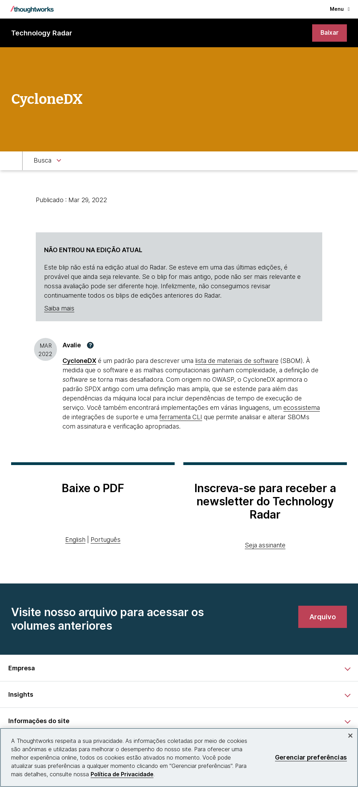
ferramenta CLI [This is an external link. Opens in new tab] (180, 417)
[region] (179, 757)
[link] (329, 33)
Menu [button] (340, 9)
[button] (90, 345)
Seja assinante (265, 545)
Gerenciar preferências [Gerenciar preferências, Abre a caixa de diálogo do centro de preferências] (311, 757)
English (75, 540)
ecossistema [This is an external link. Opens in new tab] (301, 408)
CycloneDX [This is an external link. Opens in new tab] (79, 361)
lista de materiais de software (236, 361)
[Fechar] (350, 735)
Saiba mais (59, 309)
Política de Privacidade (122, 774)
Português (105, 540)
